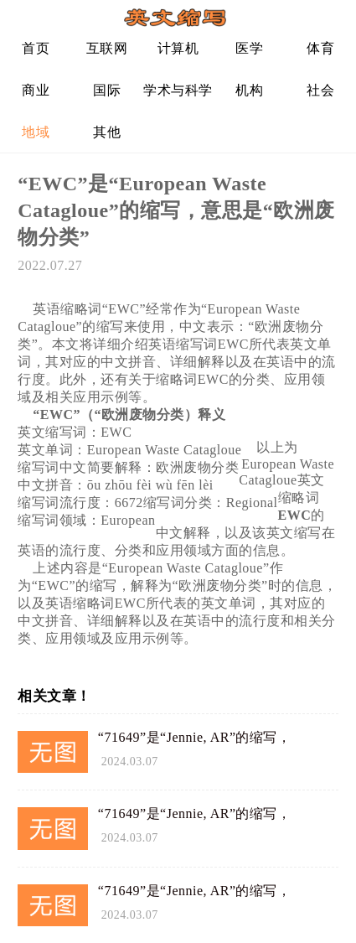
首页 (35, 48)
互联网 (107, 48)
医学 (249, 48)
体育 (320, 48)
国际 (107, 90)
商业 (35, 90)
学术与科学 (178, 90)
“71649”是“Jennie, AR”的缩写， (195, 737)
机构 (249, 90)
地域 (35, 132)
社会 (320, 90)
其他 (107, 132)
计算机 (178, 48)
